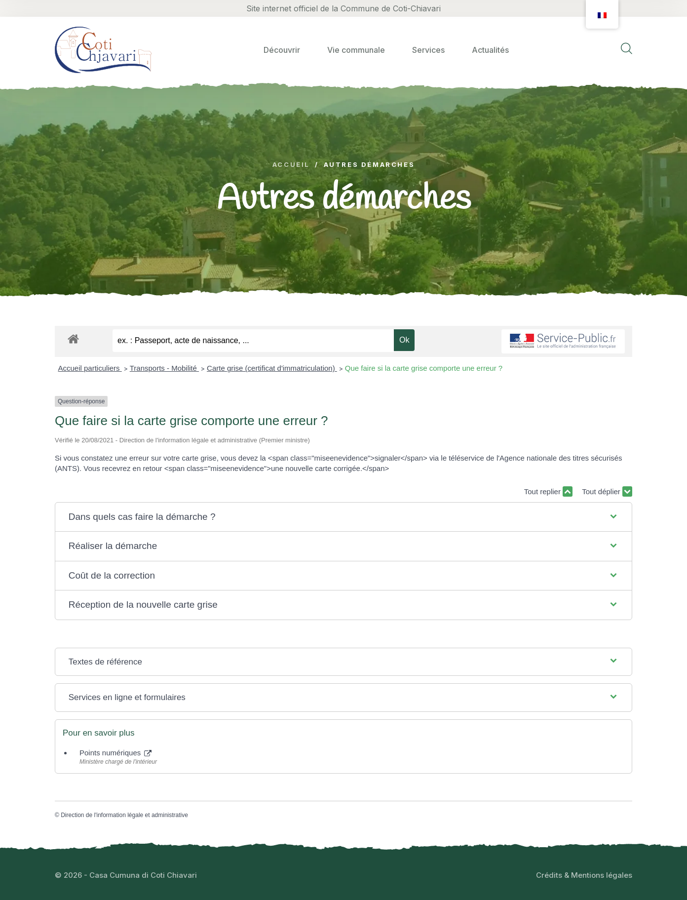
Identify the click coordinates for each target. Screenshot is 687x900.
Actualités (490, 50)
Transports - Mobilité (164, 368)
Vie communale (356, 50)
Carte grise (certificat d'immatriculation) (272, 368)
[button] (343, 517)
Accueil (291, 164)
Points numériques (115, 752)
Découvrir (282, 50)
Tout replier (548, 491)
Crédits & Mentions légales (584, 875)
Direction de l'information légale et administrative (124, 815)
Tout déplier (607, 491)
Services (428, 50)
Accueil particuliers (90, 368)
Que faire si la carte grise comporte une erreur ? (423, 368)
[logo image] (103, 49)
